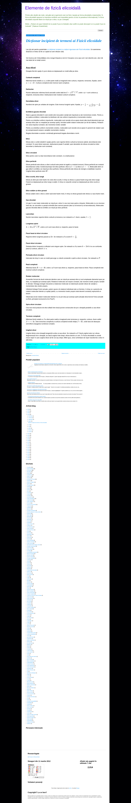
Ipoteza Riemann (30, 669)
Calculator (29, 602)
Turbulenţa (29, 559)
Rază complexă (30, 705)
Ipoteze (28, 483)
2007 (28, 459)
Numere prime (30, 692)
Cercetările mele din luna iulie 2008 (35, 399)
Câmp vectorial (30, 543)
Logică (28, 622)
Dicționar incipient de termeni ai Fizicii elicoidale (64, 41)
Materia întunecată (30, 625)
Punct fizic (29, 517)
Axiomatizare (29, 497)
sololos (70, 788)
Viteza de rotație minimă (31, 714)
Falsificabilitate (30, 662)
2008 (28, 457)
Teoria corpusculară (31, 592)
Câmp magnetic (30, 501)
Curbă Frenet (29, 650)
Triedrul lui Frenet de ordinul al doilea (34, 595)
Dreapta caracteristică (31, 546)
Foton (28, 531)
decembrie (30, 416)
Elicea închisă (30, 574)
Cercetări (29, 467)
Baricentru (29, 509)
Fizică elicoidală (30, 468)
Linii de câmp (29, 677)
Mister (28, 689)
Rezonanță (29, 565)
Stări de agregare (30, 590)
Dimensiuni (29, 573)
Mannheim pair (30, 681)
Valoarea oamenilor (31, 541)
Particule (28, 629)
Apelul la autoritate (30, 640)
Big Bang (29, 568)
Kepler (28, 674)
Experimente (29, 547)
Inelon (28, 619)
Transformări (29, 711)
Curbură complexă (30, 607)
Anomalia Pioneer (30, 529)
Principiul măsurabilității (31, 701)
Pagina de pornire (65, 353)
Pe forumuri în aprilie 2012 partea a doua (35, 385)
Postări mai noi (29, 353)
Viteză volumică (30, 598)
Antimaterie (29, 599)
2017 (28, 442)
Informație (29, 532)
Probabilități (29, 702)
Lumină (28, 680)
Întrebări (28, 480)
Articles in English (30, 482)
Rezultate (29, 471)
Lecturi (28, 675)
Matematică (29, 516)
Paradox (28, 695)
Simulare (28, 708)
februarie (30, 429)
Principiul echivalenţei (31, 510)
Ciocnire (28, 562)
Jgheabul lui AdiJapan (31, 672)
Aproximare (29, 519)
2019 (28, 438)
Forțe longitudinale (30, 665)
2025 (28, 411)
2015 (28, 445)
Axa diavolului (30, 643)
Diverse (28, 473)
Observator (29, 537)
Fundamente (29, 474)
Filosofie (28, 477)
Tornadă (28, 710)
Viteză (28, 561)
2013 (28, 449)
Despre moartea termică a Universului (35, 371)
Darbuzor (29, 571)
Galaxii (28, 616)
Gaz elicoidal (29, 617)
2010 (28, 454)
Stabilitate (29, 507)
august (29, 421)
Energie (28, 610)
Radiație (28, 704)
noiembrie (30, 417)
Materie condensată (31, 684)
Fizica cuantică (30, 549)
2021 (28, 435)
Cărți (28, 655)
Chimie (28, 647)
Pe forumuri (29, 470)
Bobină (28, 646)
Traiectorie (29, 506)
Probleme (29, 525)
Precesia (28, 538)
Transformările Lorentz (31, 632)
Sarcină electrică (30, 589)
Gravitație (29, 550)
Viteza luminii (29, 596)
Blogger (77, 788)
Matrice (28, 686)
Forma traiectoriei (30, 613)
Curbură (28, 494)
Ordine (28, 628)
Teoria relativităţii (30, 540)
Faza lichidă (29, 611)
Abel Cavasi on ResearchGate (34, 756)
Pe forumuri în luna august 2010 (34, 375)
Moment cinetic (30, 555)
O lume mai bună (30, 693)
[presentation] (44, 81)
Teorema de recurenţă (31, 504)
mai (29, 426)
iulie (29, 424)
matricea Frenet (30, 722)
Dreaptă (28, 522)
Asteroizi (28, 641)
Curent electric (30, 652)
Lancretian (29, 492)
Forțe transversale (30, 666)
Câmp (28, 653)
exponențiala (29, 720)
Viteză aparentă (30, 716)
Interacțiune (29, 668)
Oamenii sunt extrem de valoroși (33, 392)
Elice (28, 491)
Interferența (29, 579)
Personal (28, 503)
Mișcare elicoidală (30, 553)
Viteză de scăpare (30, 717)
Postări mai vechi (101, 353)
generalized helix (30, 637)
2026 (28, 409)
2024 (28, 412)
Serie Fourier (29, 707)
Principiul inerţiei (30, 485)
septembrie (30, 419)
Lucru (28, 678)
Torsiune (28, 489)
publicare (29, 723)
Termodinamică (30, 526)
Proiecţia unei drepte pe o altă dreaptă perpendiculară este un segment (48, 363)
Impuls (28, 488)
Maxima (28, 535)
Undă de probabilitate (31, 634)
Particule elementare (31, 696)
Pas (28, 698)
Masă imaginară (30, 683)
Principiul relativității (31, 558)
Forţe (28, 576)
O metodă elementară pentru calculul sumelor (37, 396)
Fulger (28, 577)
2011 (28, 452)
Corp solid (29, 520)
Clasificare (29, 604)
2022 (28, 433)
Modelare (29, 582)
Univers (28, 713)
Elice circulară (30, 659)
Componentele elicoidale (32, 570)
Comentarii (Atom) (35, 355)
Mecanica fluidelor (30, 687)
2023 (28, 414)
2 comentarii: (43, 344)
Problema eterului (31, 382)
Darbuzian (29, 513)
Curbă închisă (30, 500)
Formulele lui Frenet (31, 479)
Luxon (28, 623)
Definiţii (31, 346)
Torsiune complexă (30, 593)
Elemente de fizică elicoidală (53, 8)
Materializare (29, 534)
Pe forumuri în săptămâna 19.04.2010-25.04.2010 (36, 389)
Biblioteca (29, 644)
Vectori (28, 635)
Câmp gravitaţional (30, 498)
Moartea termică (30, 626)
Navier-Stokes (30, 690)
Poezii (28, 699)
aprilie (29, 428)
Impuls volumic (30, 523)
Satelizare (29, 567)
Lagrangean (29, 620)
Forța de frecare (30, 663)
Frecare (28, 614)
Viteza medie (29, 528)
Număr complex (30, 556)
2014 (28, 447)
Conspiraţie (29, 605)
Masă (28, 580)
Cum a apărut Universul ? (32, 378)
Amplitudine (29, 638)
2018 (28, 440)
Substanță (29, 631)
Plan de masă (29, 583)
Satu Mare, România (33, 347)
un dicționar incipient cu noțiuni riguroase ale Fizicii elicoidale (68, 49)
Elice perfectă (29, 608)
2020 (28, 437)
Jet (27, 671)
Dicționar (28, 564)
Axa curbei (29, 601)
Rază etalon (29, 586)
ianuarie (30, 431)
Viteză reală (29, 719)
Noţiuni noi (35, 346)
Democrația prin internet (31, 656)
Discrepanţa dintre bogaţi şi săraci (33, 544)
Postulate (29, 495)
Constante (29, 649)
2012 (28, 450)
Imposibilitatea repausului (32, 552)
